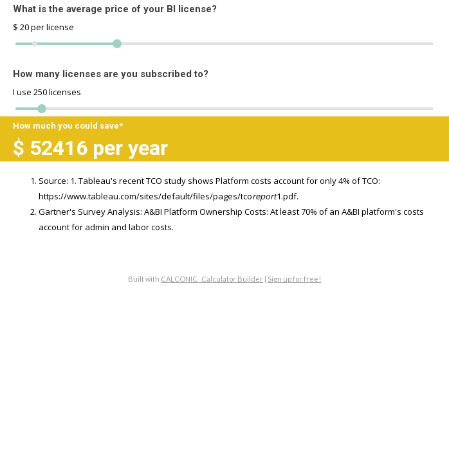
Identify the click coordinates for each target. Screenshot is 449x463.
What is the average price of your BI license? (115, 9)
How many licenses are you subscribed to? (110, 74)
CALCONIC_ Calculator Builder (212, 279)
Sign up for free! (294, 279)
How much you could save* (68, 126)
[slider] (41, 108)
